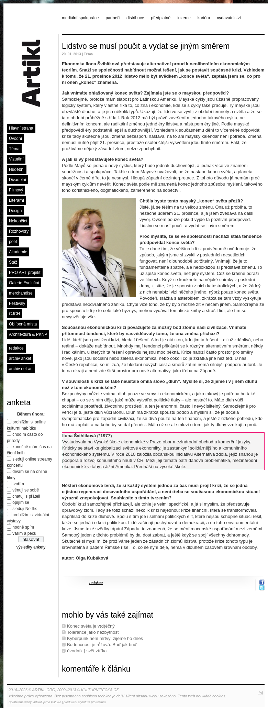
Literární (16, 200)
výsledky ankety (31, 547)
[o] (261, 693)
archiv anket (20, 358)
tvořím (18, 484)
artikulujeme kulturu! (47, 702)
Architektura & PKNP (28, 334)
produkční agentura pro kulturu (85, 702)
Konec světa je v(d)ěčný (91, 626)
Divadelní (17, 179)
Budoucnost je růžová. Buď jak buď (101, 644)
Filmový (16, 190)
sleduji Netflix (24, 508)
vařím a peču (24, 533)
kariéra (204, 17)
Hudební (16, 169)
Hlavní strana (21, 128)
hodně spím (23, 527)
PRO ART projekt (25, 272)
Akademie (18, 252)
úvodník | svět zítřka (87, 650)
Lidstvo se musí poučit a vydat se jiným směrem (146, 46)
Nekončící (18, 221)
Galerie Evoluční (24, 282)
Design (15, 210)
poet (13, 241)
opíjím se (20, 502)
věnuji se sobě (25, 490)
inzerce (184, 17)
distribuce (135, 17)
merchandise (21, 293)
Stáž (13, 262)
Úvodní (15, 138)
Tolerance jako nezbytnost (93, 632)
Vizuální (16, 159)
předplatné (160, 17)
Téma (14, 148)
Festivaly (17, 303)
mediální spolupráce (80, 17)
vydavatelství (229, 17)
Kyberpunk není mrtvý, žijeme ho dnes (105, 638)
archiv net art (21, 368)
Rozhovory (19, 231)
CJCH (14, 313)
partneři (112, 17)
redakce (16, 348)
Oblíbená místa (23, 324)
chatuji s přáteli (26, 496)
